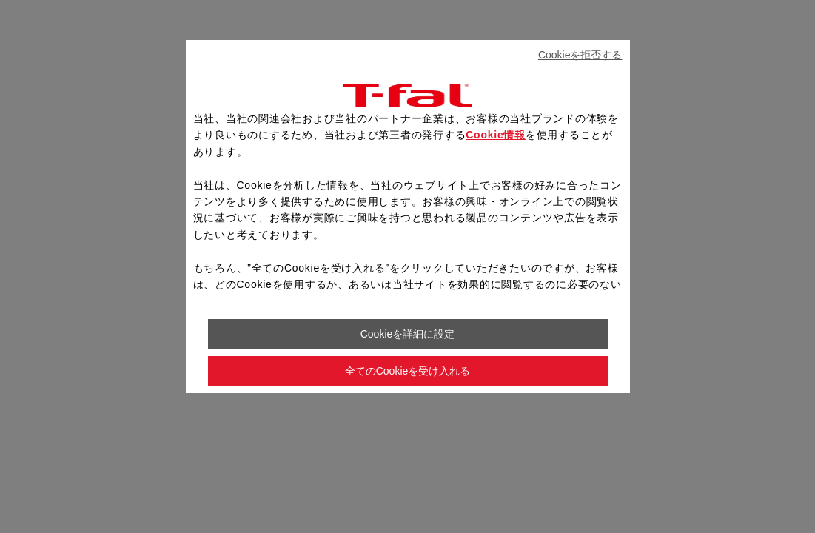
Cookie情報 (496, 135)
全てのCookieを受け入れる (408, 371)
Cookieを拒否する (580, 55)
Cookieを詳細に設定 (407, 334)
